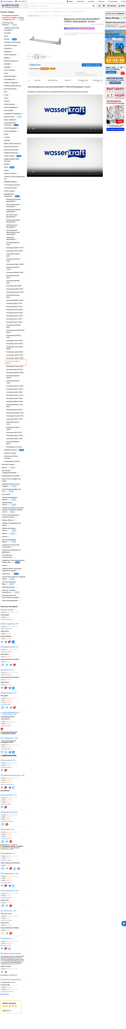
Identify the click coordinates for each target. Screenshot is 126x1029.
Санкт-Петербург (7, 1)
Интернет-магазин (7, 610)
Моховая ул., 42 (8, 829)
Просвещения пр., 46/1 (11, 890)
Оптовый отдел (112, 1)
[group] (45, 41)
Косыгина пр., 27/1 (9, 760)
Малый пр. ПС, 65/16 (10, 812)
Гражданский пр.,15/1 (10, 647)
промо (14, 39)
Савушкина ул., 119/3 (10, 738)
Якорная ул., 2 (8, 938)
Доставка (91, 1)
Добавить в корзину (92, 65)
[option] (37, 81)
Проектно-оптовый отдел (12, 979)
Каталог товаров (8, 12)
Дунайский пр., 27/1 (10, 693)
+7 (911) (6, 638)
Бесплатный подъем (88, 28)
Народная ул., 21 (9, 853)
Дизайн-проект (115, 13)
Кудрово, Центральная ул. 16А (13, 775)
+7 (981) (6, 617)
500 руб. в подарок (72, 28)
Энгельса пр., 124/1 (10, 911)
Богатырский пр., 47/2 (11, 624)
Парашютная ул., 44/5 (10, 873)
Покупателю (80, 1)
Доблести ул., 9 (8, 670)
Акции (70, 1)
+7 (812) (9, 612)
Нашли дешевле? (80, 72)
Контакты (101, 1)
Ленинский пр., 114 (9, 795)
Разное (124, 1)
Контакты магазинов (10, 606)
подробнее (5, 994)
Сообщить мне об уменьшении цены (86, 74)
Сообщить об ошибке (97, 24)
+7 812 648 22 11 (21, 1)
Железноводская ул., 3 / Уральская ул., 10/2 (11, 713)
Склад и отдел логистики (12, 953)
